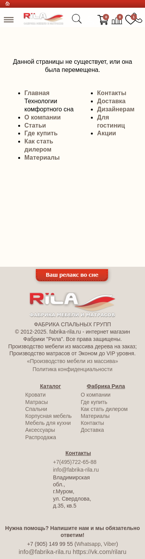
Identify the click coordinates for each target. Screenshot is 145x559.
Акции (106, 133)
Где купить (41, 133)
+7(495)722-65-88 (74, 462)
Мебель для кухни (48, 423)
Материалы (42, 157)
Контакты (111, 93)
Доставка (111, 101)
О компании (42, 117)
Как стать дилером (104, 409)
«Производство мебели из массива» (72, 361)
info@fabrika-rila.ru (76, 470)
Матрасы (36, 402)
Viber (110, 544)
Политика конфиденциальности (72, 369)
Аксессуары (40, 430)
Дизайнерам (116, 109)
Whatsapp (88, 544)
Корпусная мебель (48, 416)
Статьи (35, 125)
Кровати (35, 395)
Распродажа (40, 437)
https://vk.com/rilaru (99, 552)
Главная (36, 93)
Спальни (36, 409)
